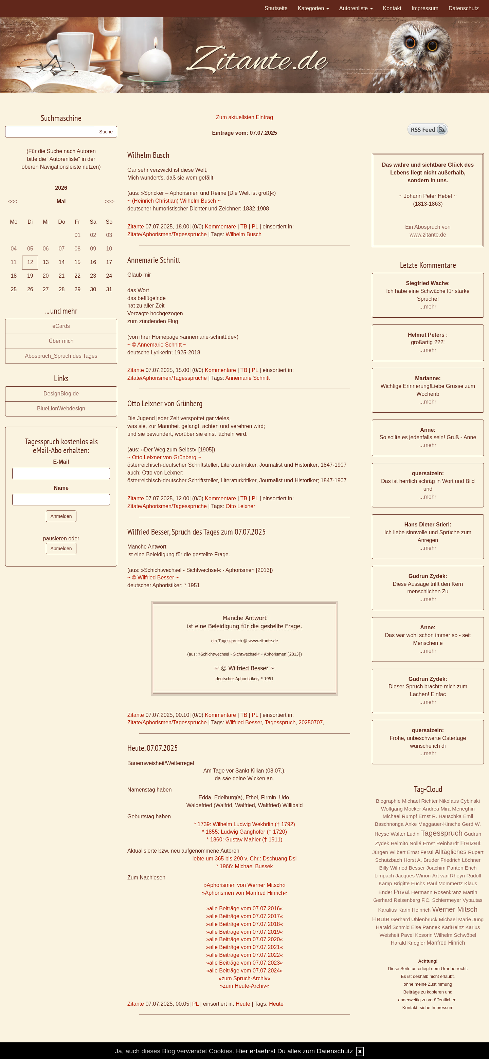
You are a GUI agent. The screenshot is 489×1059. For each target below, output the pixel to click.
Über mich (61, 341)
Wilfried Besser (243, 722)
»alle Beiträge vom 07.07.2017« (244, 916)
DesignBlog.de (61, 393)
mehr (430, 307)
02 (93, 235)
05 (30, 249)
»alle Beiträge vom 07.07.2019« (244, 932)
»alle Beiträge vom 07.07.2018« (244, 924)
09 (93, 249)
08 (77, 249)
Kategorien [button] (313, 8)
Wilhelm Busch (243, 234)
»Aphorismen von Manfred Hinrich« (244, 893)
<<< (12, 201)
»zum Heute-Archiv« (244, 986)
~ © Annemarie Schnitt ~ (156, 345)
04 (14, 249)
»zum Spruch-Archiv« (245, 978)
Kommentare (220, 226)
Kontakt (392, 8)
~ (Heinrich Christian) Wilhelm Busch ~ (174, 201)
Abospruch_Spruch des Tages (61, 356)
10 (109, 249)
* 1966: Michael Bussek (244, 866)
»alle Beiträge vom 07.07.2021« (244, 947)
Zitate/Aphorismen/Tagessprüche (167, 234)
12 (30, 262)
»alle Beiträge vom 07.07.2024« (244, 970)
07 (62, 249)
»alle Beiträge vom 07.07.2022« (244, 955)
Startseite (276, 8)
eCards (61, 326)
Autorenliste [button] (356, 8)
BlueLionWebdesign (61, 408)
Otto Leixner (240, 506)
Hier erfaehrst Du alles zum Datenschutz (294, 1051)
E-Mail (61, 462)
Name (61, 488)
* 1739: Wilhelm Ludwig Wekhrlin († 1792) (244, 824)
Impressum (425, 8)
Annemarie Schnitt (247, 378)
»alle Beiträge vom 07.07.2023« (244, 963)
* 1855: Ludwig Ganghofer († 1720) (244, 832)
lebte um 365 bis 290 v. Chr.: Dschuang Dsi (245, 858)
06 (46, 249)
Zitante (135, 226)
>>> (109, 201)
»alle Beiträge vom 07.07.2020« (244, 939)
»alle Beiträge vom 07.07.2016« (244, 908)
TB (243, 226)
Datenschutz (464, 8)
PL (255, 226)
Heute (243, 1004)
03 (109, 235)
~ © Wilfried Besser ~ (153, 577)
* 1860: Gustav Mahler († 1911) (244, 839)
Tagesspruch (280, 722)
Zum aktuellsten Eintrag (244, 117)
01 (77, 235)
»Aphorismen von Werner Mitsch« (245, 885)
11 (14, 262)
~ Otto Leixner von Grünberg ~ (164, 457)
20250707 (310, 722)
